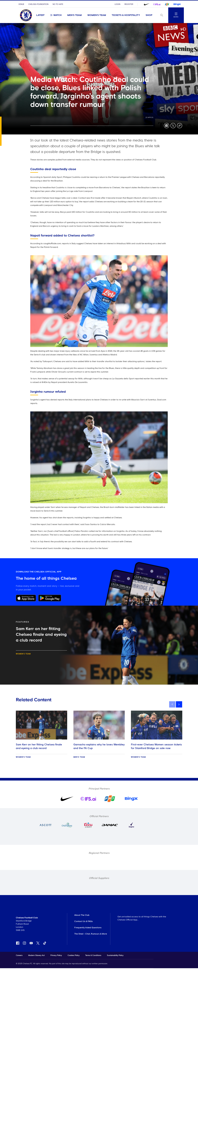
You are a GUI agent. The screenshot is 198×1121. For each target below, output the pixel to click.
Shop (149, 15)
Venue (21, 4)
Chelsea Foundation (38, 4)
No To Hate (58, 4)
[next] (179, 704)
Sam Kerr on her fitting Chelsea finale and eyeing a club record (39, 746)
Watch (56, 15)
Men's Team (74, 15)
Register (128, 4)
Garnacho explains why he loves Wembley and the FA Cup (99, 746)
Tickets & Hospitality (126, 15)
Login (117, 4)
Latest (40, 15)
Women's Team (96, 15)
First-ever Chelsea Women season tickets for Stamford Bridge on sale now (156, 746)
